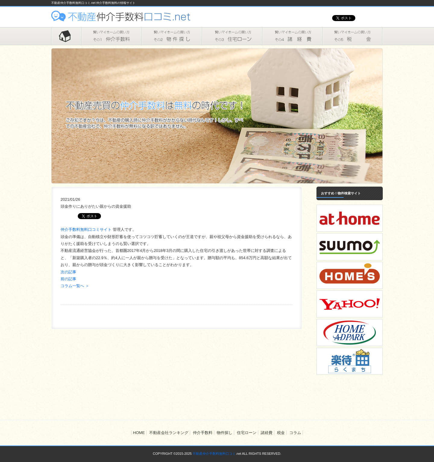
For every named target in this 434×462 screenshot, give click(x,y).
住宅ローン (232, 36)
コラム (295, 432)
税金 (352, 36)
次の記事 (68, 272)
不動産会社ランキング (168, 432)
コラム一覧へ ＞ (75, 286)
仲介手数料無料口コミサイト (87, 229)
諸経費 (292, 36)
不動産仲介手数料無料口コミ (214, 453)
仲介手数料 (111, 36)
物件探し (172, 36)
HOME (66, 36)
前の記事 (68, 279)
